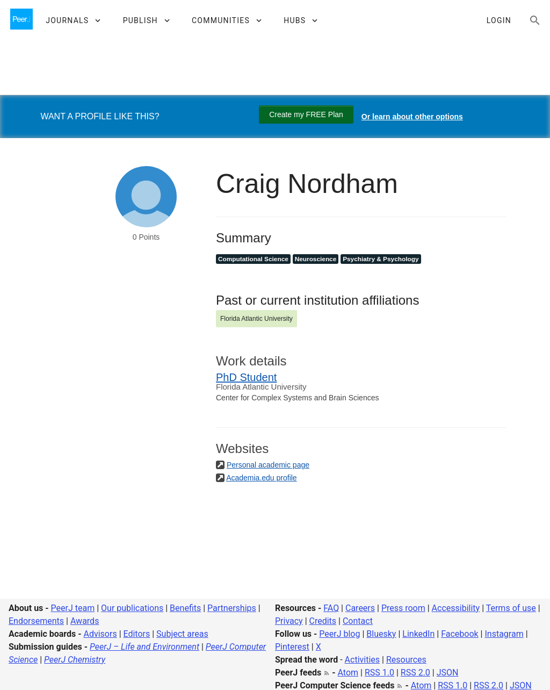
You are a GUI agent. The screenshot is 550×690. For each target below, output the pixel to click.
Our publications (132, 608)
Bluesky (381, 634)
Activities (362, 660)
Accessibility (456, 608)
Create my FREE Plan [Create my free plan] (306, 114)
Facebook (459, 634)
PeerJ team (73, 608)
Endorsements (36, 621)
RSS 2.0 (415, 672)
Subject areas (182, 634)
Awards (84, 621)
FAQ (331, 608)
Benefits (185, 608)
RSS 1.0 (379, 672)
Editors (137, 634)
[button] (72, 20)
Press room (403, 608)
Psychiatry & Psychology (380, 259)
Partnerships (231, 608)
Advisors (100, 634)
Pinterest (292, 647)
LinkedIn (418, 634)
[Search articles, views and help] (535, 20)
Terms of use (511, 608)
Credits (323, 621)
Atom (348, 672)
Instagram (503, 634)
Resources (406, 660)
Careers (360, 608)
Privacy (289, 621)
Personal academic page (268, 465)
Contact (358, 621)
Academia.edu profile (261, 477)
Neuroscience (316, 259)
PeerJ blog (339, 634)
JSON (448, 672)
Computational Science (253, 259)
